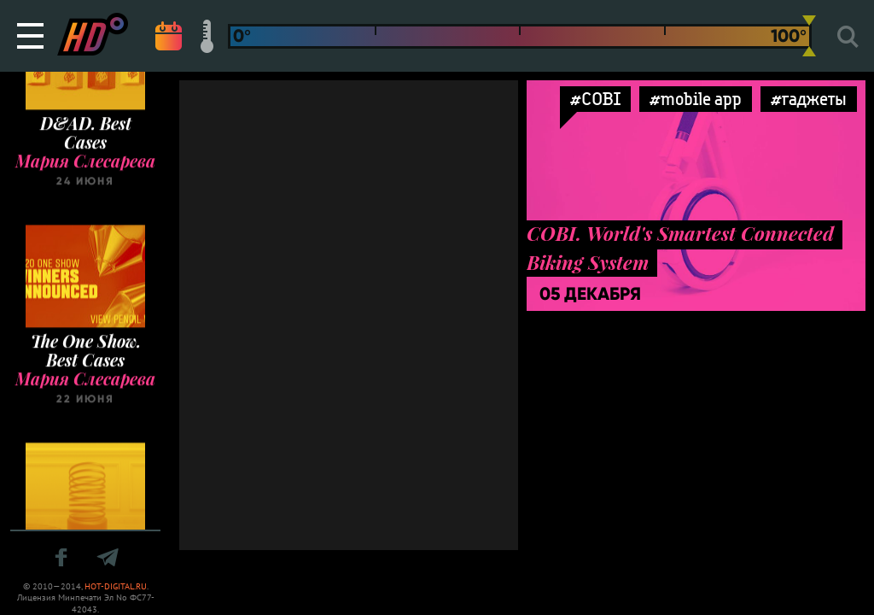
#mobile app (696, 98)
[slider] (809, 35)
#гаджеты (809, 98)
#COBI (595, 98)
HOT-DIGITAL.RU (115, 586)
